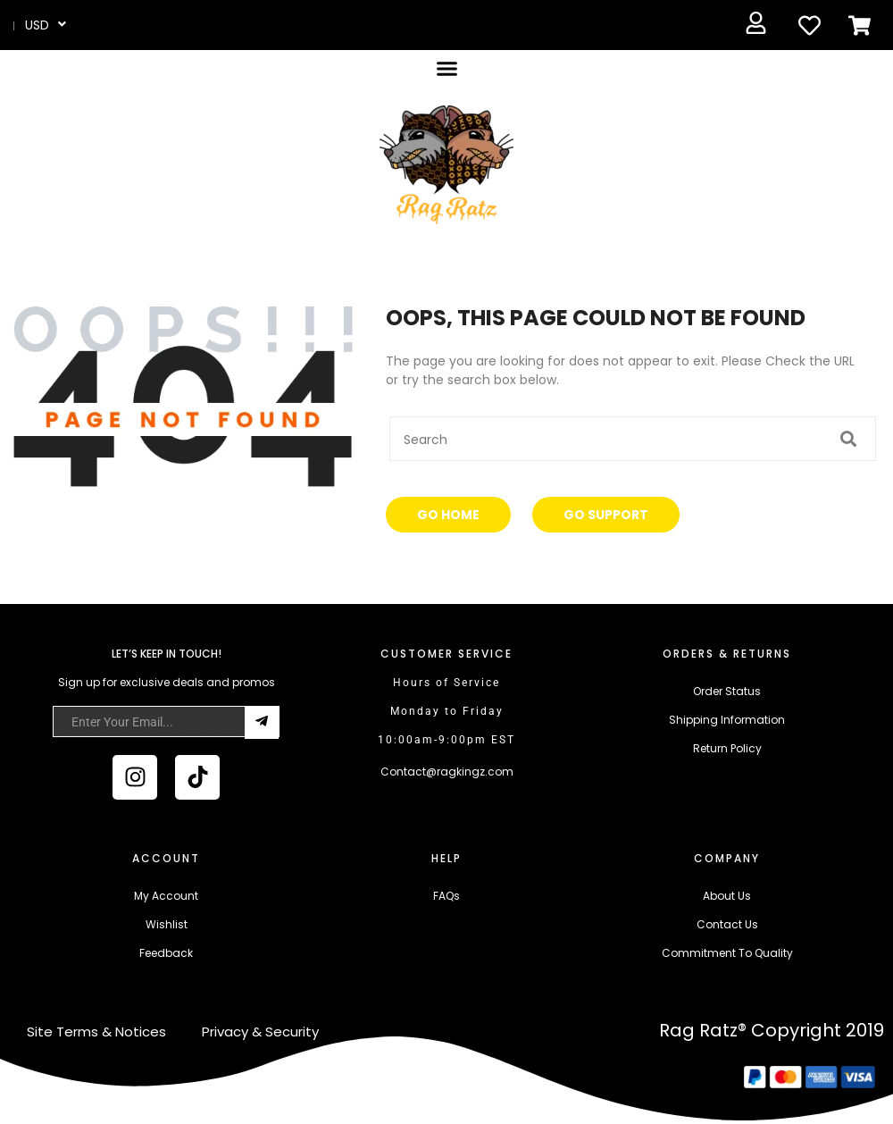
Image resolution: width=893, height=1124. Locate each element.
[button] (446, 69)
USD (37, 25)
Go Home (448, 515)
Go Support (605, 515)
